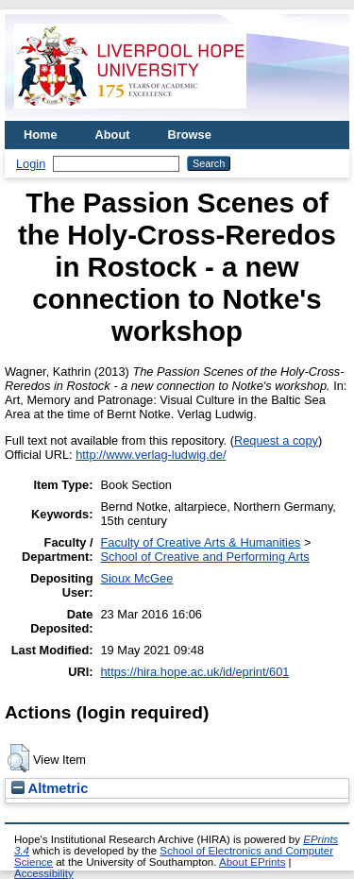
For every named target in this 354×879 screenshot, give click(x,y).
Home (41, 134)
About (112, 134)
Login (30, 164)
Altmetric (49, 788)
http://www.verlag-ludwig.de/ (151, 455)
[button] (18, 758)
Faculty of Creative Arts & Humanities (200, 542)
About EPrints (252, 862)
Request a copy (276, 440)
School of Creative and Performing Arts (204, 556)
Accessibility (44, 873)
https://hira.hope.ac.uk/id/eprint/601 (194, 672)
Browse (189, 134)
